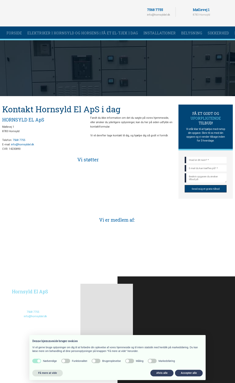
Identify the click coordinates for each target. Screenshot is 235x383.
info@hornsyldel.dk (158, 14)
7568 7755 (155, 10)
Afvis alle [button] (161, 372)
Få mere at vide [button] (47, 372)
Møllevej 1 (201, 10)
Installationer (159, 33)
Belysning (191, 33)
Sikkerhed (218, 33)
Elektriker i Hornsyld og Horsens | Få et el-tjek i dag (82, 33)
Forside (14, 33)
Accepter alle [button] (189, 372)
